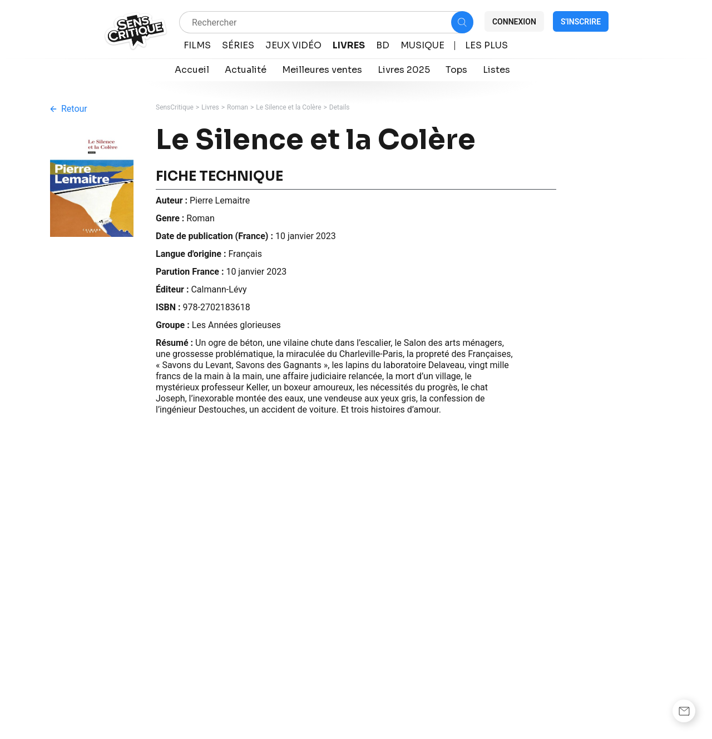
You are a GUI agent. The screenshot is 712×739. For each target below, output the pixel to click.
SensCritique (175, 107)
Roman (237, 107)
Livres (210, 107)
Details (339, 107)
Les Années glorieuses (236, 325)
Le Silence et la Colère (288, 107)
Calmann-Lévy (218, 289)
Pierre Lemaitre (220, 200)
